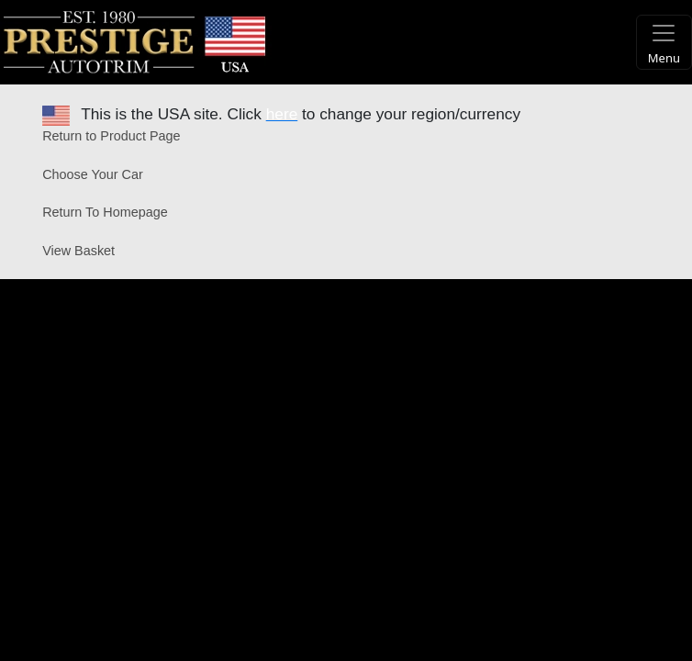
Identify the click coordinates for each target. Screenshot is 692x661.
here (282, 114)
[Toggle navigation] (664, 42)
